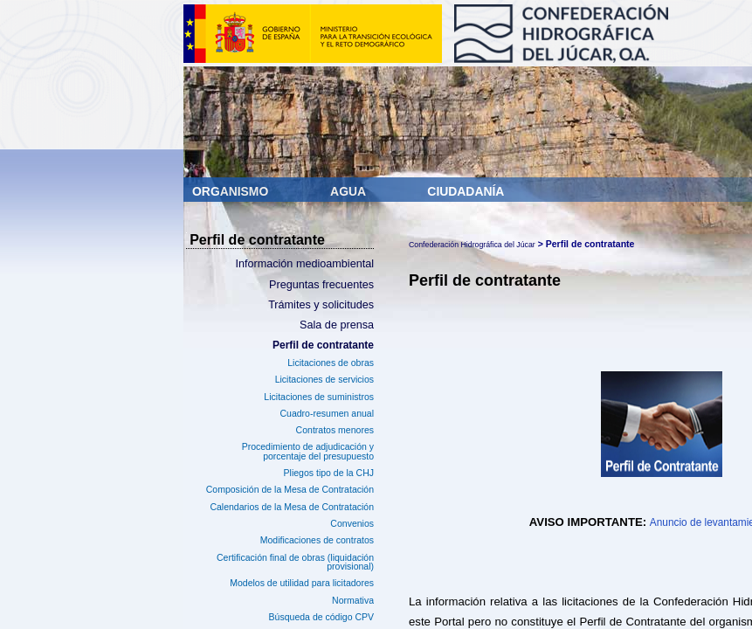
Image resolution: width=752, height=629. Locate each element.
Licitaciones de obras (330, 362)
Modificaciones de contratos (317, 540)
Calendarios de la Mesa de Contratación (292, 506)
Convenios (352, 523)
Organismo (232, 191)
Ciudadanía (465, 191)
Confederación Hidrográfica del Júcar (472, 244)
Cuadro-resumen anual (326, 413)
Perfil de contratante (323, 345)
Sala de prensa (337, 325)
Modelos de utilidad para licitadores (302, 582)
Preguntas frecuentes (321, 285)
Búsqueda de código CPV (321, 617)
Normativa (353, 600)
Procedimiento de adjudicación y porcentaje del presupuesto (308, 451)
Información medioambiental (304, 264)
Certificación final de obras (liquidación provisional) (295, 562)
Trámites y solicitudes (321, 305)
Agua (349, 191)
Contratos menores (335, 430)
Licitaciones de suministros (319, 396)
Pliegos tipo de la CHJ (329, 472)
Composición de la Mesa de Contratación (290, 489)
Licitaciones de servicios (324, 379)
